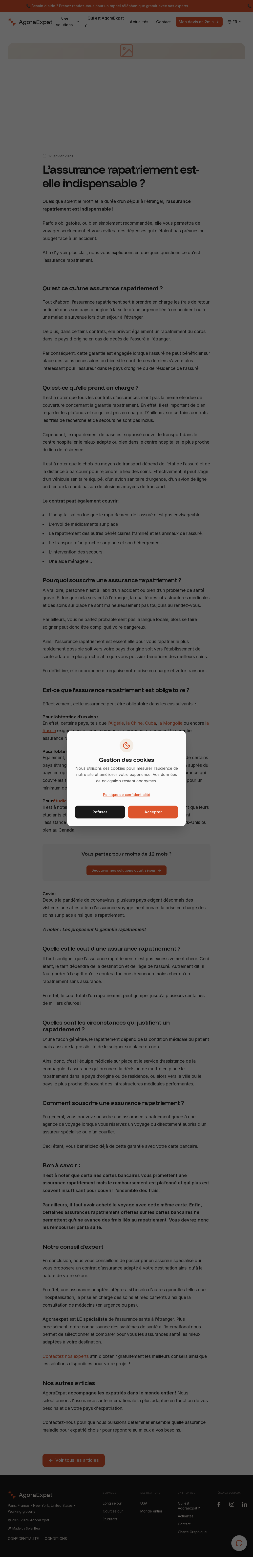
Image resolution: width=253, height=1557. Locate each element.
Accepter (153, 812)
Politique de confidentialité (126, 794)
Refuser (99, 812)
